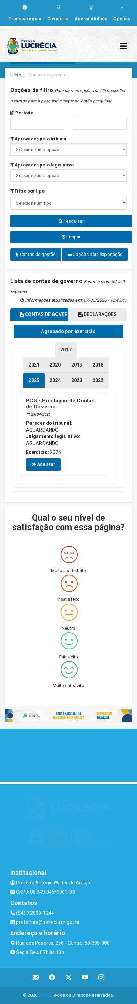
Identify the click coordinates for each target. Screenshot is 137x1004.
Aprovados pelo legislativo (42, 165)
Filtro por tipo (27, 191)
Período (21, 112)
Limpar (71, 236)
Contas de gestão (36, 254)
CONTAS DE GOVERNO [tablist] (44, 314)
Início (15, 74)
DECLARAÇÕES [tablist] (97, 314)
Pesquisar (71, 221)
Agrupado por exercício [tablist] (68, 331)
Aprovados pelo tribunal (39, 138)
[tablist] (34, 380)
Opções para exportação (95, 254)
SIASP (44, 995)
